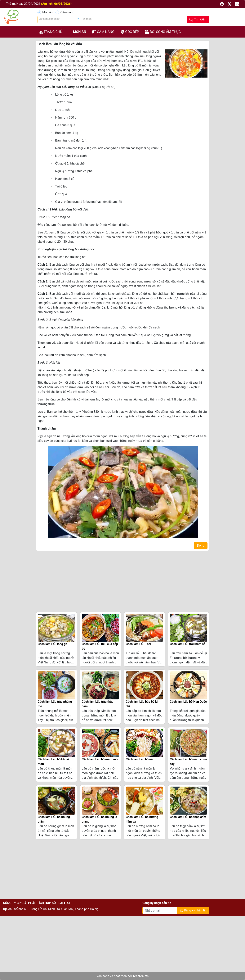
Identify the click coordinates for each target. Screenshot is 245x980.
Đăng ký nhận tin (193, 911)
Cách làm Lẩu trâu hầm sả (187, 644)
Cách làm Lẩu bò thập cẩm (188, 817)
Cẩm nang (67, 12)
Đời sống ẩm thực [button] (163, 32)
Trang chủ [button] (50, 32)
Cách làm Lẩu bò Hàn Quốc (188, 701)
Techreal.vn (140, 976)
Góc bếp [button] (130, 32)
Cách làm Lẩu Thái (138, 644)
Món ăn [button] (77, 32)
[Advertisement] (122, 580)
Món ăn (47, 12)
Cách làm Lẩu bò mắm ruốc (100, 759)
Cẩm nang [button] (103, 32)
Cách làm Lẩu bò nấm (140, 759)
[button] (222, 4)
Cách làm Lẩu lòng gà (52, 644)
